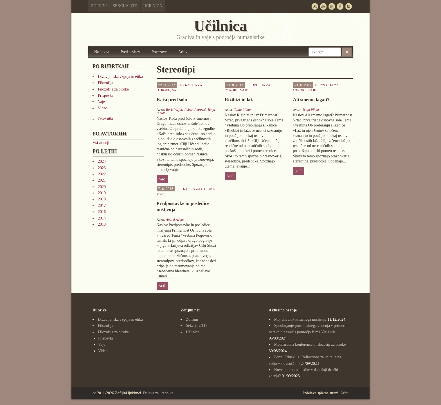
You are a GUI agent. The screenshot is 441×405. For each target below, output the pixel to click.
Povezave (159, 52)
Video (102, 108)
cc (94, 393)
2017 (102, 205)
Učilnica (152, 6)
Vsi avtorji (101, 143)
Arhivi (183, 52)
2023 (102, 168)
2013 (102, 224)
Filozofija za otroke (113, 89)
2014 (102, 218)
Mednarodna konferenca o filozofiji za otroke (310, 344)
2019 (102, 193)
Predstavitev (130, 52)
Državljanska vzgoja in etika (120, 76)
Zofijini (99, 6)
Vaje (101, 101)
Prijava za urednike (158, 393)
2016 (102, 212)
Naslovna (101, 52)
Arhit (344, 393)
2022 (102, 174)
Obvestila (105, 119)
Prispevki (105, 95)
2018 (102, 199)
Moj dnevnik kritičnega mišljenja (300, 319)
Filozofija (105, 83)
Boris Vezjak (174, 110)
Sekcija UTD (125, 6)
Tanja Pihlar (242, 110)
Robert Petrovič (195, 110)
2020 (102, 187)
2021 (102, 180)
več (162, 179)
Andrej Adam (175, 219)
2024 (102, 161)
